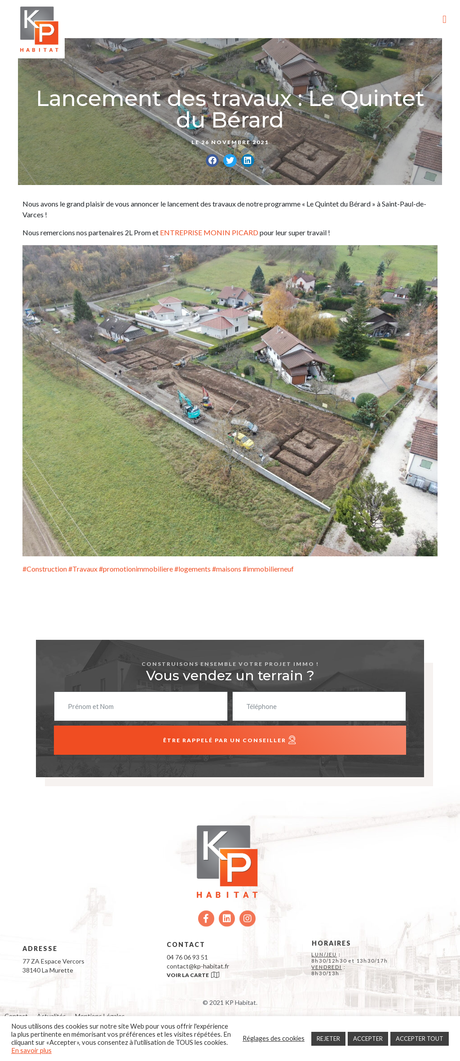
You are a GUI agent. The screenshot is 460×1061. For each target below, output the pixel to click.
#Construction (44, 568)
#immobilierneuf (268, 568)
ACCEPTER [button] (368, 1038)
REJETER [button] (328, 1038)
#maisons (227, 568)
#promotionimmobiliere (135, 568)
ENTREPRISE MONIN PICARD (209, 232)
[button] (212, 160)
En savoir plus (31, 1050)
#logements (192, 568)
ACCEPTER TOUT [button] (419, 1038)
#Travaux (82, 568)
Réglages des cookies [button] (274, 1038)
